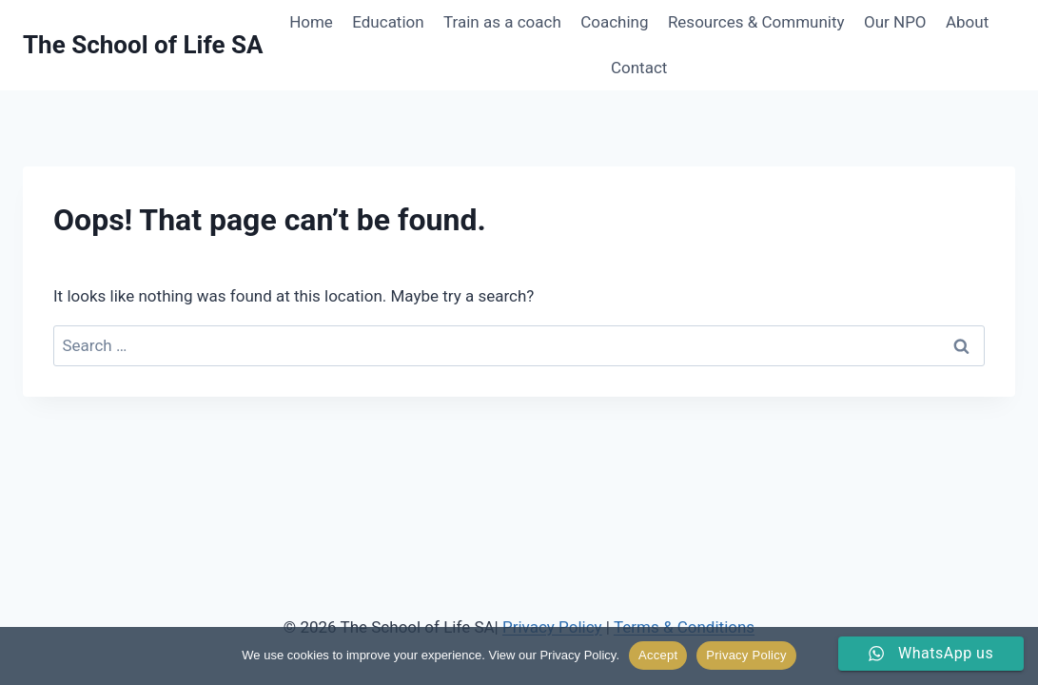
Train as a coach (502, 21)
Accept (657, 655)
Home (311, 21)
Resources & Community (756, 21)
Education (387, 21)
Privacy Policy (746, 655)
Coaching (614, 21)
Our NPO (895, 21)
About (967, 21)
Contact (639, 67)
